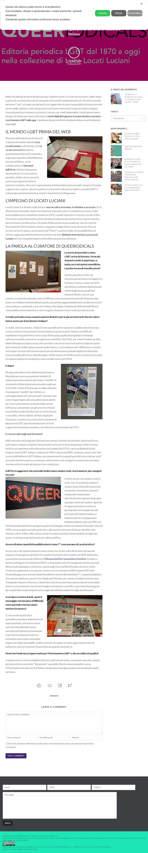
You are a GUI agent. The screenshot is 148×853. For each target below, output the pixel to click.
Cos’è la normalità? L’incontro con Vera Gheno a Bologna (132, 136)
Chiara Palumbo (75, 61)
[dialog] (74, 15)
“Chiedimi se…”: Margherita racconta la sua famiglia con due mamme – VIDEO (134, 98)
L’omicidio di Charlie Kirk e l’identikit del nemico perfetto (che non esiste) (133, 163)
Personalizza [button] (135, 13)
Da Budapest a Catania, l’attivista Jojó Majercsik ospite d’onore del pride (134, 176)
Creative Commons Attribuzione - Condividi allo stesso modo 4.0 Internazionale (77, 847)
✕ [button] (141, 3)
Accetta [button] (102, 13)
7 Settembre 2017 (74, 64)
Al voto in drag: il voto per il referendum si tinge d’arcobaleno (133, 187)
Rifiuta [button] (118, 13)
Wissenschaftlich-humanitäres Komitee (65, 558)
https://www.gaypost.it (28, 849)
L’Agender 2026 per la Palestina (133, 147)
